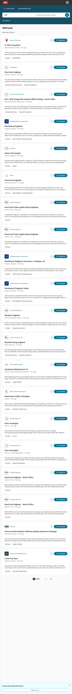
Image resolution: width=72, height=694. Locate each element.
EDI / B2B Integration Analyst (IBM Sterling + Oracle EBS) (30, 99)
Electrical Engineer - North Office (19, 477)
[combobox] (16, 15)
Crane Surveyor (11, 558)
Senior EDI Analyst (13, 153)
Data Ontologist (11, 423)
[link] (21, 579)
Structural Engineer (13, 180)
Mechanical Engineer (14, 126)
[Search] (67, 15)
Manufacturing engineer (15, 342)
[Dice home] (5, 2)
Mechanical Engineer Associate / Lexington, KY (25, 261)
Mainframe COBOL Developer (17, 396)
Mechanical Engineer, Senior (17, 288)
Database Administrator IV (16, 369)
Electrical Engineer (13, 72)
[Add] (51, 40)
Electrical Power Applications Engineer (21, 207)
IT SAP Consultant (12, 45)
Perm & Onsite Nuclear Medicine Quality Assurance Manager (31, 531)
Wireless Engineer (12, 315)
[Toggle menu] (67, 2)
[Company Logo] (7, 40)
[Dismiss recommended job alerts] (69, 685)
